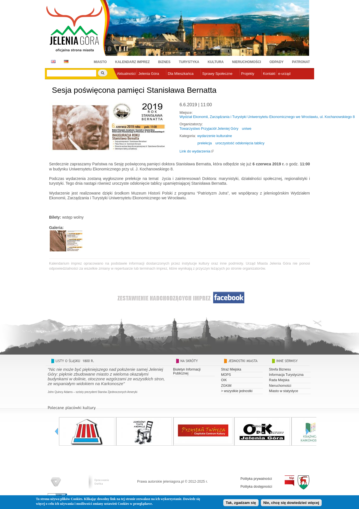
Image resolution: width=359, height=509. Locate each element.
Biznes (164, 62)
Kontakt (269, 73)
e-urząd (284, 73)
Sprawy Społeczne (217, 73)
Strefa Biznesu (280, 369)
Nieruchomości (246, 62)
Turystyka (189, 62)
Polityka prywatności (256, 479)
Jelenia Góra (148, 73)
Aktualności (126, 73)
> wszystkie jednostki (236, 391)
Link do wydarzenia (195, 151)
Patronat (301, 62)
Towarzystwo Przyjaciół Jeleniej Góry (209, 128)
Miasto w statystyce (283, 391)
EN (52, 61)
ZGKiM (226, 386)
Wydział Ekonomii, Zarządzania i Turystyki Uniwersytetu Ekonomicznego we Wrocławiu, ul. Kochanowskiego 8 (267, 117)
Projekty (247, 73)
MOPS (226, 375)
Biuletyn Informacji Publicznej (187, 371)
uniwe (246, 128)
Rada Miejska (279, 380)
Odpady (277, 62)
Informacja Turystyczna (286, 375)
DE (65, 61)
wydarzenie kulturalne (214, 136)
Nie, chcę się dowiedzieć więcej (291, 503)
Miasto (100, 62)
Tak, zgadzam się (241, 503)
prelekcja (204, 143)
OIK (224, 380)
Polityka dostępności (256, 487)
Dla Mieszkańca (181, 73)
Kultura (216, 62)
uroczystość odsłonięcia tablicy (239, 143)
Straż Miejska (231, 369)
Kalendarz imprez (132, 62)
